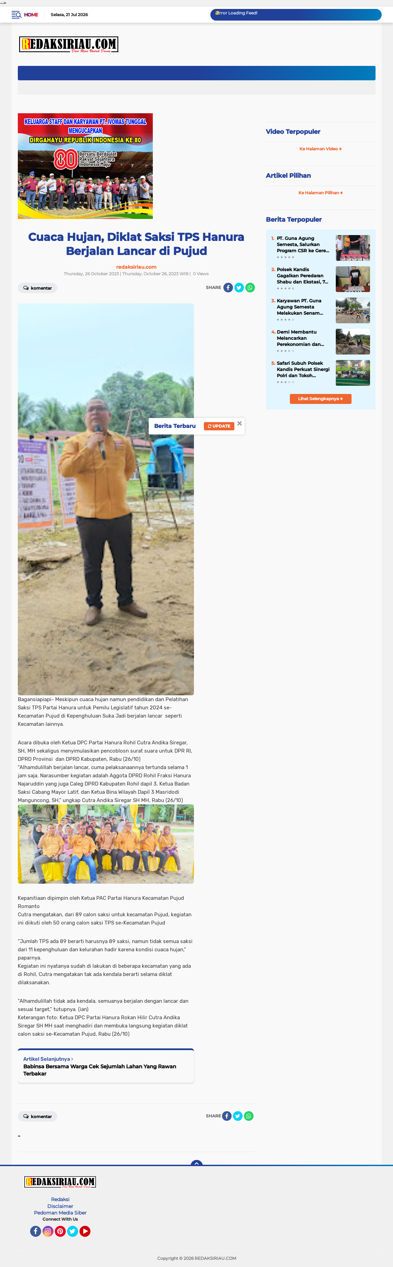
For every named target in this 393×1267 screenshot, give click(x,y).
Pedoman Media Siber (60, 1213)
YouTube (89, 1234)
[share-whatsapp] (250, 287)
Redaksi (60, 1199)
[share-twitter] (239, 287)
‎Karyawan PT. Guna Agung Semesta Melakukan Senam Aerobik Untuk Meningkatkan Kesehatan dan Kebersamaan (299, 307)
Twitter (75, 1234)
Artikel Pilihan (288, 175)
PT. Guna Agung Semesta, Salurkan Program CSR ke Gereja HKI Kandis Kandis (303, 244)
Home (31, 15)
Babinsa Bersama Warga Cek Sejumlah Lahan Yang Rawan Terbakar (99, 1070)
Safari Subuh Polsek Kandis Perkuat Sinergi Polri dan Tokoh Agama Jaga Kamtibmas (303, 369)
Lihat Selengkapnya (320, 398)
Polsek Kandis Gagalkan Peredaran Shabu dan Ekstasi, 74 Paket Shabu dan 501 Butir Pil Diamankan (302, 276)
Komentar (37, 287)
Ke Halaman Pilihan (320, 192)
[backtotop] (197, 1166)
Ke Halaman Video (320, 148)
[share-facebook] (228, 287)
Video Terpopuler (293, 132)
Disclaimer (60, 1206)
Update (219, 426)
